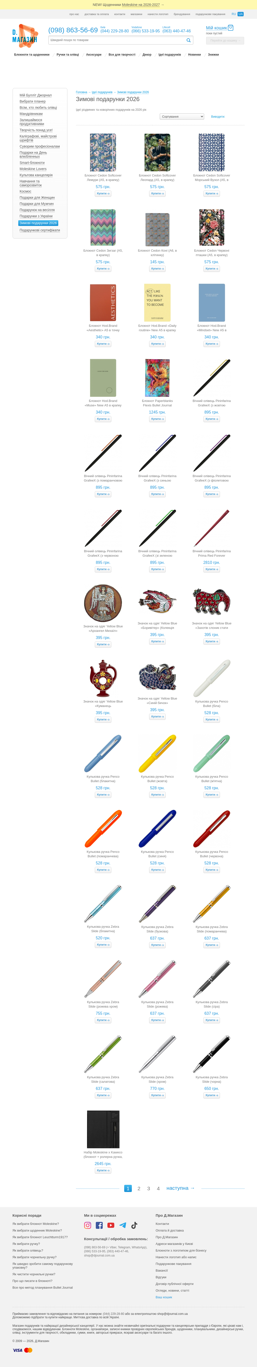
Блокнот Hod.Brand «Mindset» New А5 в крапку (212, 330)
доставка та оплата (96, 14)
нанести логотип (158, 14)
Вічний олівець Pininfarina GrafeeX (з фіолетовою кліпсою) (212, 480)
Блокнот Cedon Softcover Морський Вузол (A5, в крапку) (211, 180)
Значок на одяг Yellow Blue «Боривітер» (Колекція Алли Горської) (157, 627)
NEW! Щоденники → (128, 5)
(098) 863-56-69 (73, 30)
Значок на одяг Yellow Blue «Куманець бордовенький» (103, 706)
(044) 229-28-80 (113, 1314)
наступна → (181, 1188)
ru (234, 14)
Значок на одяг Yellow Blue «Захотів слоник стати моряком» (212, 627)
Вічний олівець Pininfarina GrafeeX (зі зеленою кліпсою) (157, 555)
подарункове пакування (210, 14)
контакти (119, 14)
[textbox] (117, 40)
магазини (136, 14)
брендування (182, 14)
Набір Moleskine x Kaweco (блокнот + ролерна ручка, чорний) (102, 1156)
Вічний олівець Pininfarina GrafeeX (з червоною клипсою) (103, 555)
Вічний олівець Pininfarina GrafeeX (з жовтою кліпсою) (212, 405)
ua (240, 14)
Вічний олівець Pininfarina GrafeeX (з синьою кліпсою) (157, 480)
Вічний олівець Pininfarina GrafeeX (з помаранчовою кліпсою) (103, 480)
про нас (74, 14)
